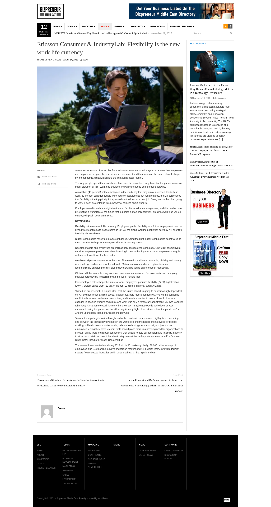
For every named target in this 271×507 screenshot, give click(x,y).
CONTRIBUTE (94, 455)
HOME (57, 26)
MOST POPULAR (198, 43)
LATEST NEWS (46, 60)
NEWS (105, 26)
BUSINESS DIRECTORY (182, 26)
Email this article (47, 177)
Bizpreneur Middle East (67, 498)
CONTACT (42, 463)
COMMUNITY (137, 26)
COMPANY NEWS (147, 450)
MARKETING (69, 466)
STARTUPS (68, 470)
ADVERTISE (43, 459)
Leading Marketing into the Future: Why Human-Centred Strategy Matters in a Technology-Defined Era (211, 89)
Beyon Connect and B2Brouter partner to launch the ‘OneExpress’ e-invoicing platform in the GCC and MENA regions (151, 385)
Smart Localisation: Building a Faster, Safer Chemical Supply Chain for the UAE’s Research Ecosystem (211, 150)
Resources (157, 26)
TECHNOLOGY (70, 483)
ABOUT (40, 455)
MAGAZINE (88, 26)
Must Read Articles (44, 30)
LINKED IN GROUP (174, 450)
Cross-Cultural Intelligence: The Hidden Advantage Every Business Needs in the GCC (209, 177)
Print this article (46, 184)
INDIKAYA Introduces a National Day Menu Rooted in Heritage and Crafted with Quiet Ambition (101, 33)
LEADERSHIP (69, 479)
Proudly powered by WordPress (93, 498)
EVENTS (119, 26)
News (85, 60)
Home (40, 450)
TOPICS (72, 26)
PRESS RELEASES (46, 468)
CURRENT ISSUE (96, 459)
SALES (66, 475)
